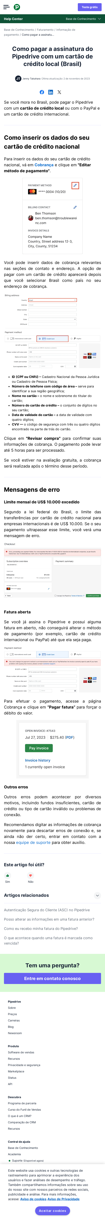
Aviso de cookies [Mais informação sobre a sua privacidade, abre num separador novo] (33, 1199)
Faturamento (45, 29)
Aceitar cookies (52, 1211)
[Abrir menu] (7, 7)
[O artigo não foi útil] (30, 875)
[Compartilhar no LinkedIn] (50, 92)
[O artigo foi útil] (7, 875)
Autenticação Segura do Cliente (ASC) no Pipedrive (47, 910)
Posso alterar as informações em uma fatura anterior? (49, 919)
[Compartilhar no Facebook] (41, 92)
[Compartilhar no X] (59, 92)
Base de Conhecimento (19, 29)
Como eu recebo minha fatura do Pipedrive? (41, 929)
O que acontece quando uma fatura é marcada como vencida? (48, 940)
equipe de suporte (33, 842)
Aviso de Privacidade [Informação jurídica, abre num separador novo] (63, 1199)
